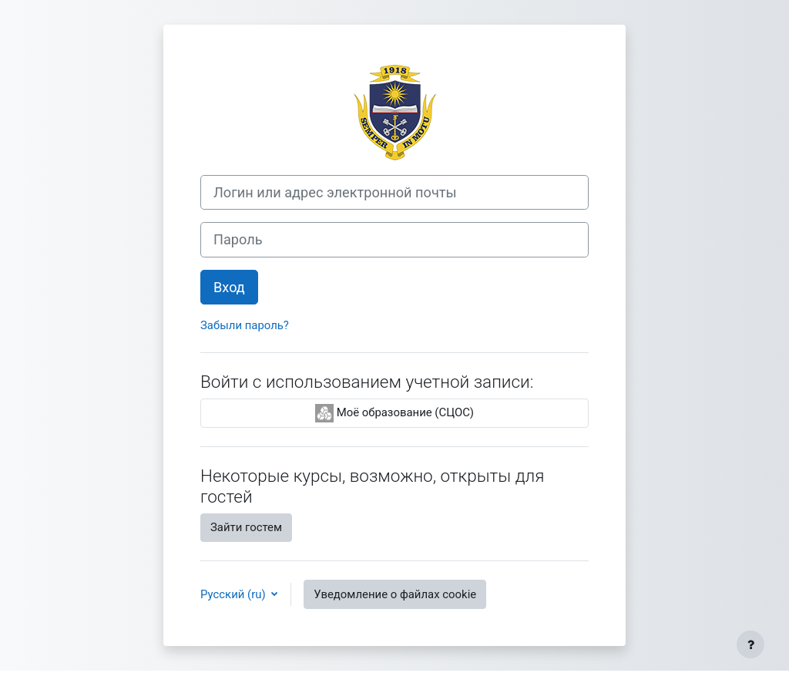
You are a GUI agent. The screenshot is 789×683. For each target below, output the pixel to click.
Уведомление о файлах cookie (395, 594)
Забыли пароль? (244, 325)
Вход (229, 287)
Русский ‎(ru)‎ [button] (234, 594)
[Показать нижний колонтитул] (750, 644)
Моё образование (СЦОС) (394, 413)
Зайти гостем (246, 527)
